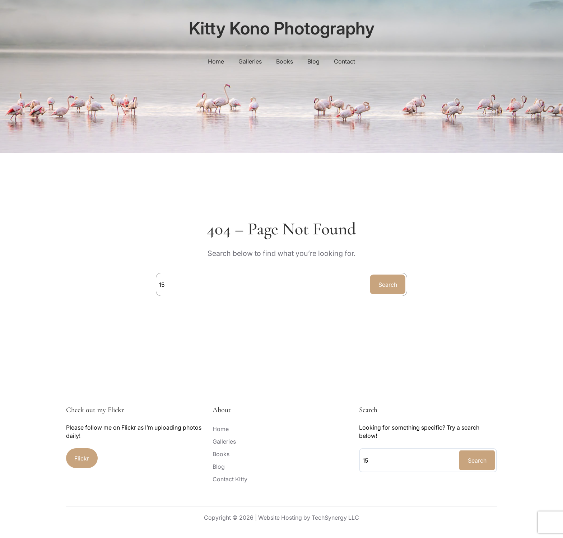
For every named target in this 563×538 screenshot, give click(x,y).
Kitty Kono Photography (281, 28)
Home (216, 61)
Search (387, 284)
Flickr (81, 458)
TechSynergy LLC (335, 517)
